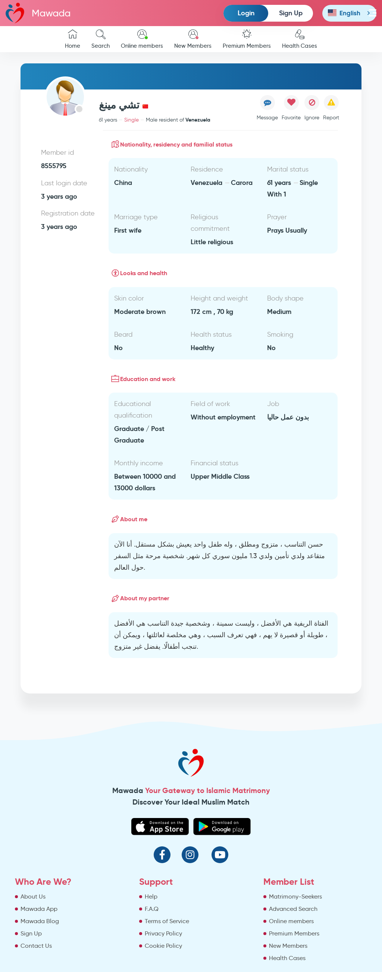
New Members (193, 39)
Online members (142, 39)
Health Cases (299, 39)
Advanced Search (293, 908)
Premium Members (247, 39)
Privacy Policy (163, 933)
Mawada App (39, 908)
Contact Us (36, 945)
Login (246, 13)
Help (151, 896)
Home (72, 39)
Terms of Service (167, 921)
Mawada (38, 13)
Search (100, 39)
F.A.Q (152, 908)
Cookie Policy (163, 945)
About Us (33, 896)
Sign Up (291, 13)
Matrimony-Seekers (295, 896)
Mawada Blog (40, 921)
